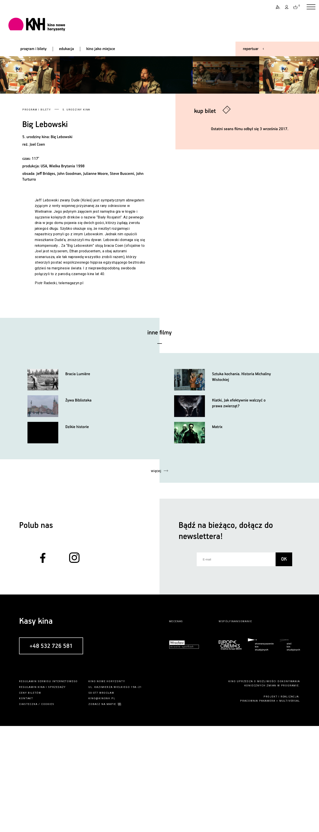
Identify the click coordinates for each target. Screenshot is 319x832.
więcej (156, 577)
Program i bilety (36, 215)
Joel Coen (37, 250)
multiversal (289, 806)
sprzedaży (57, 793)
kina (41, 793)
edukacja (66, 49)
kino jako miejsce (100, 49)
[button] (311, 127)
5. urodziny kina (76, 215)
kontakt (26, 804)
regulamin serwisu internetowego (48, 787)
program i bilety (33, 49)
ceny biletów (30, 798)
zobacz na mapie (102, 810)
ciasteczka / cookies (36, 810)
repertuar (251, 49)
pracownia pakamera (257, 806)
